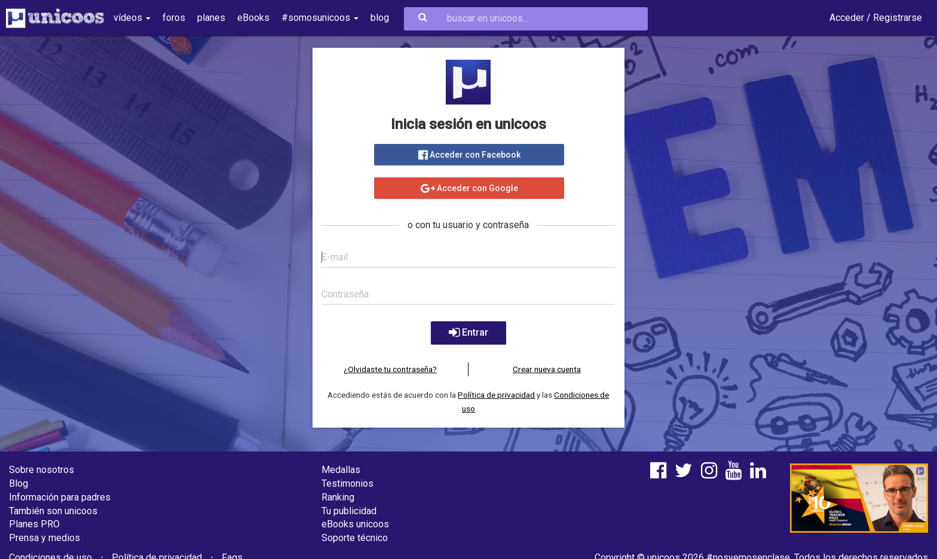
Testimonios (347, 483)
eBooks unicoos (355, 524)
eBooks (253, 17)
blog (379, 17)
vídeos (132, 17)
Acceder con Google (469, 188)
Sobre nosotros (41, 469)
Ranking (337, 497)
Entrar (468, 332)
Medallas (340, 469)
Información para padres (60, 497)
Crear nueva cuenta (547, 369)
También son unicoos (53, 511)
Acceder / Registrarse (875, 17)
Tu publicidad (348, 511)
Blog (18, 483)
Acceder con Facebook (469, 154)
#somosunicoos (320, 17)
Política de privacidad (496, 395)
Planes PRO (34, 524)
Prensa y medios (44, 537)
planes (211, 17)
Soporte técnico (354, 537)
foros (174, 17)
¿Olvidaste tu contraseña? (390, 369)
